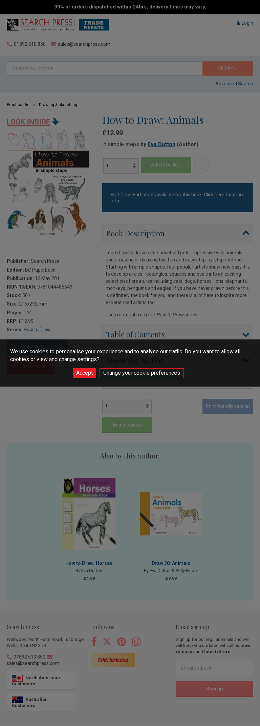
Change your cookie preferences (141, 373)
